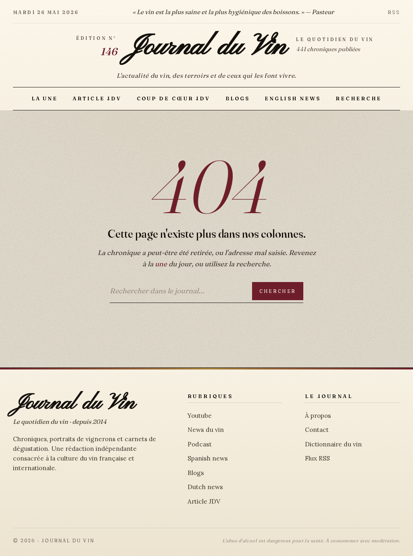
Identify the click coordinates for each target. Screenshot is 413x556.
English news (292, 98)
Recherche (359, 98)
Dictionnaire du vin (333, 444)
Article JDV (97, 98)
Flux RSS (317, 458)
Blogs (237, 98)
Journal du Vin (206, 47)
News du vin (206, 430)
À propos (318, 415)
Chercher (277, 291)
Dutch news (205, 487)
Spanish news (208, 458)
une (161, 263)
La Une (44, 98)
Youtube (200, 415)
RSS (394, 12)
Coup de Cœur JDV (173, 98)
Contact (317, 430)
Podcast (200, 444)
